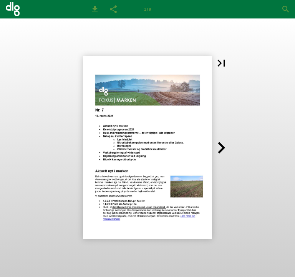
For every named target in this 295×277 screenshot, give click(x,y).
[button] (95, 9)
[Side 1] (147, 9)
